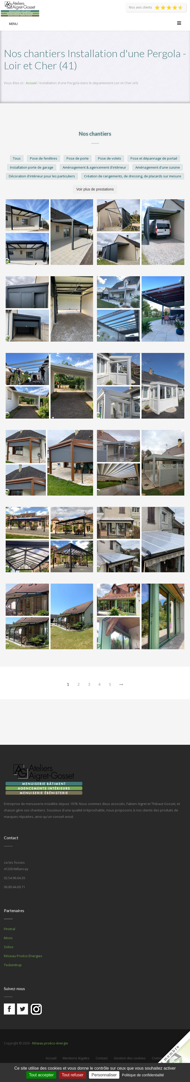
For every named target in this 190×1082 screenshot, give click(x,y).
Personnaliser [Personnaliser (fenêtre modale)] (104, 1075)
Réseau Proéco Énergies (23, 956)
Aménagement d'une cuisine (157, 167)
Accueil (31, 83)
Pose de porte (78, 158)
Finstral (9, 929)
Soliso (8, 947)
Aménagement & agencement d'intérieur (94, 167)
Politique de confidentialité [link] (143, 1075)
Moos (8, 938)
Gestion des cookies (130, 1058)
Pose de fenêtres (43, 158)
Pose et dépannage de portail (153, 158)
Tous (17, 158)
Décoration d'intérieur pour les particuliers (42, 176)
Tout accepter (41, 1075)
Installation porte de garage (31, 167)
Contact (102, 1058)
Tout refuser (72, 1075)
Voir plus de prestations (95, 189)
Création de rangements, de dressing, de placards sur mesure (132, 176)
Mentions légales (76, 1058)
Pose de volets (109, 158)
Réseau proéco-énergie (49, 1043)
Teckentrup (13, 965)
